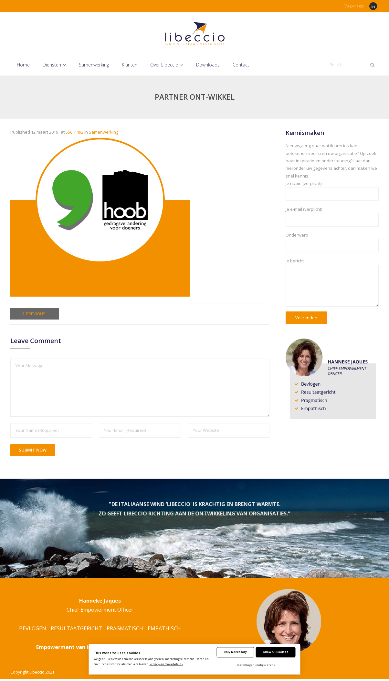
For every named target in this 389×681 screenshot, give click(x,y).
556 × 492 (74, 134)
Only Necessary (235, 652)
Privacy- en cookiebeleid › (166, 664)
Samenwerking (103, 134)
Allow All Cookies (275, 652)
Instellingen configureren (255, 664)
